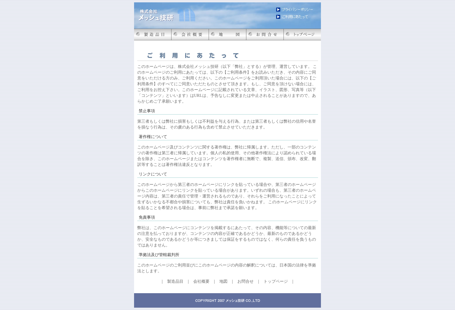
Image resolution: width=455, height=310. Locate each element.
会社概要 (201, 281)
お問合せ (245, 281)
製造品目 (175, 281)
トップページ (275, 281)
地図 (223, 281)
